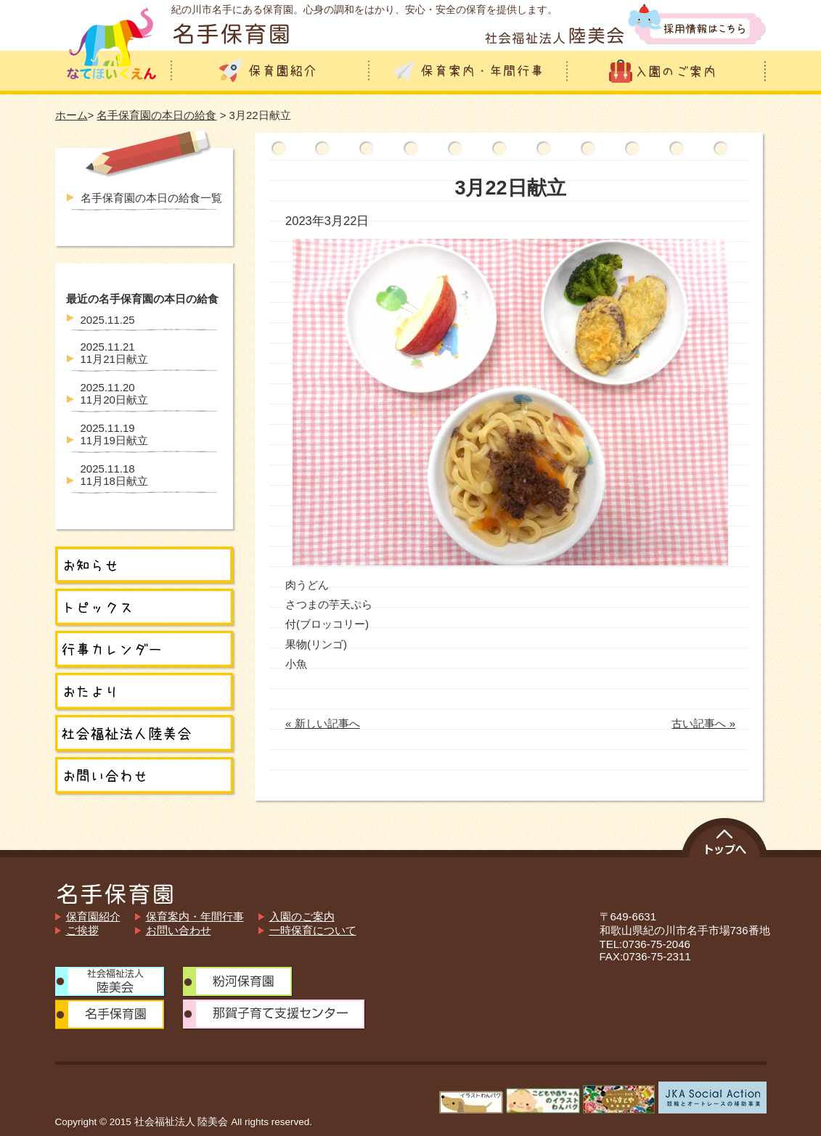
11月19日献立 (114, 434)
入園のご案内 (302, 916)
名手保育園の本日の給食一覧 (151, 198)
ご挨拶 (82, 930)
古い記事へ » (703, 723)
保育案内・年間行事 (195, 916)
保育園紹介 (93, 916)
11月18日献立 (114, 474)
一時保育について (312, 930)
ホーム (71, 115)
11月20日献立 (114, 393)
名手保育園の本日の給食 (156, 115)
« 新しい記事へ (322, 723)
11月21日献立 (114, 352)
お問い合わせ (178, 930)
